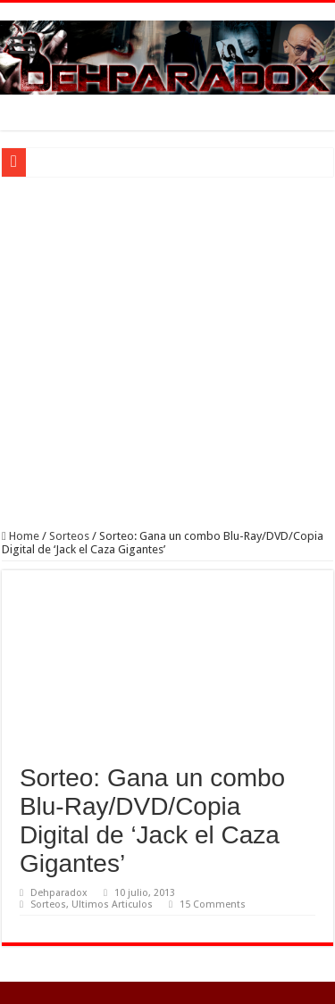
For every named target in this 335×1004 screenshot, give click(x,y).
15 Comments (213, 904)
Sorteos (69, 536)
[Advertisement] (167, 353)
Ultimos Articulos (112, 904)
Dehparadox (59, 893)
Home (20, 536)
